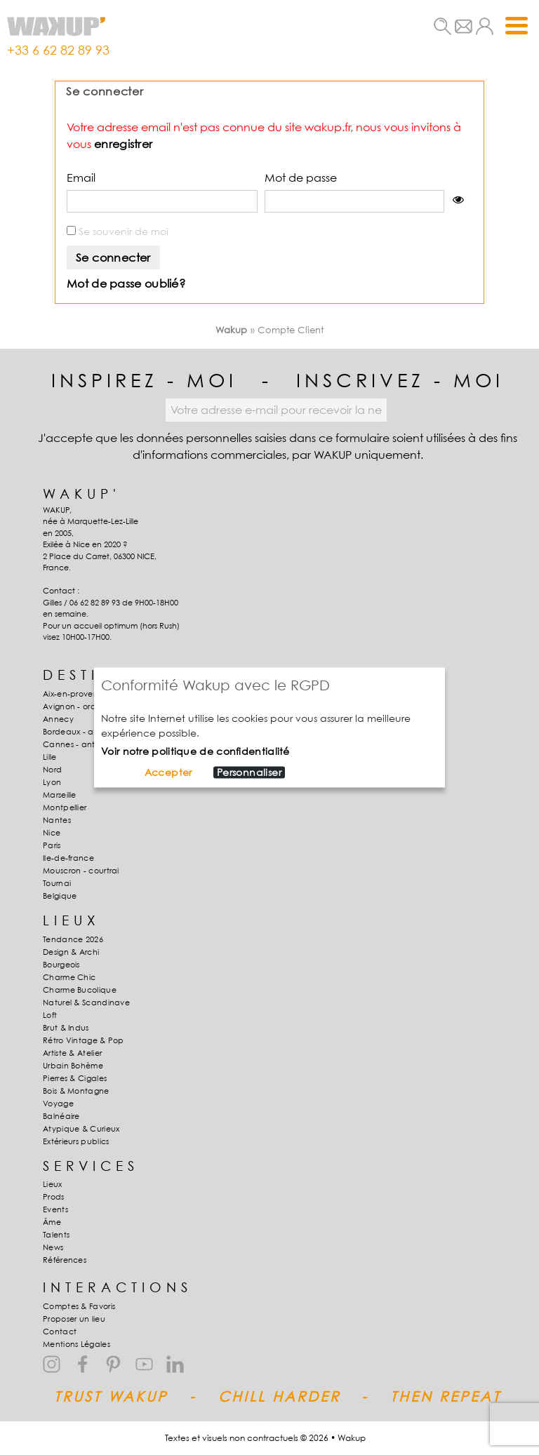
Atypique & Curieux (81, 1129)
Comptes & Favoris (79, 1306)
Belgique (59, 896)
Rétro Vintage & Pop (83, 1040)
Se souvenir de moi (117, 231)
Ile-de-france (68, 858)
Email (81, 177)
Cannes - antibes (77, 744)
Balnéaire (61, 1116)
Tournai (57, 883)
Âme (52, 1222)
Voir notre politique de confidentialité (195, 751)
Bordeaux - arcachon (85, 732)
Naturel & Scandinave (86, 1002)
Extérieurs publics (76, 1141)
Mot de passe (301, 177)
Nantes (57, 820)
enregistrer (123, 144)
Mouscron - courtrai (81, 871)
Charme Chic (69, 977)
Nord (52, 770)
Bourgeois (61, 965)
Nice (51, 833)
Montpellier (64, 807)
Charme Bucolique (80, 990)
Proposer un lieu (74, 1319)
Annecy (58, 719)
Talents (56, 1235)
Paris (52, 845)
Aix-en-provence (76, 694)
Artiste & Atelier (72, 1053)
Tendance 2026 (73, 939)
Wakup (231, 329)
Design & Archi (71, 952)
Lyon (52, 782)
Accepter (168, 772)
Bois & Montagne (76, 1091)
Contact (59, 1331)
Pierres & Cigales (75, 1078)
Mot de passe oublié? (126, 283)
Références (64, 1260)
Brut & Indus (66, 1028)
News (53, 1247)
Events (55, 1209)
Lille (50, 757)
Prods (54, 1197)
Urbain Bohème (73, 1066)
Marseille (59, 795)
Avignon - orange (77, 706)
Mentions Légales (76, 1344)
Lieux (52, 1184)
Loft (50, 1015)
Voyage (58, 1103)
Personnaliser (249, 772)
